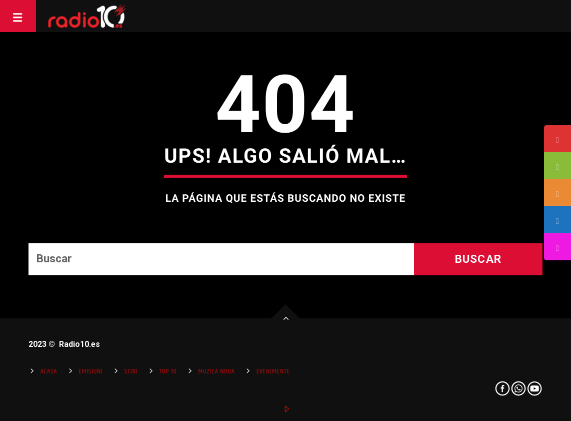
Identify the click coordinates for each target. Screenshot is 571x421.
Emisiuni (90, 371)
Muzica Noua (216, 371)
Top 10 (167, 371)
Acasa (48, 371)
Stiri (131, 371)
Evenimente (273, 371)
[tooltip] (557, 138)
